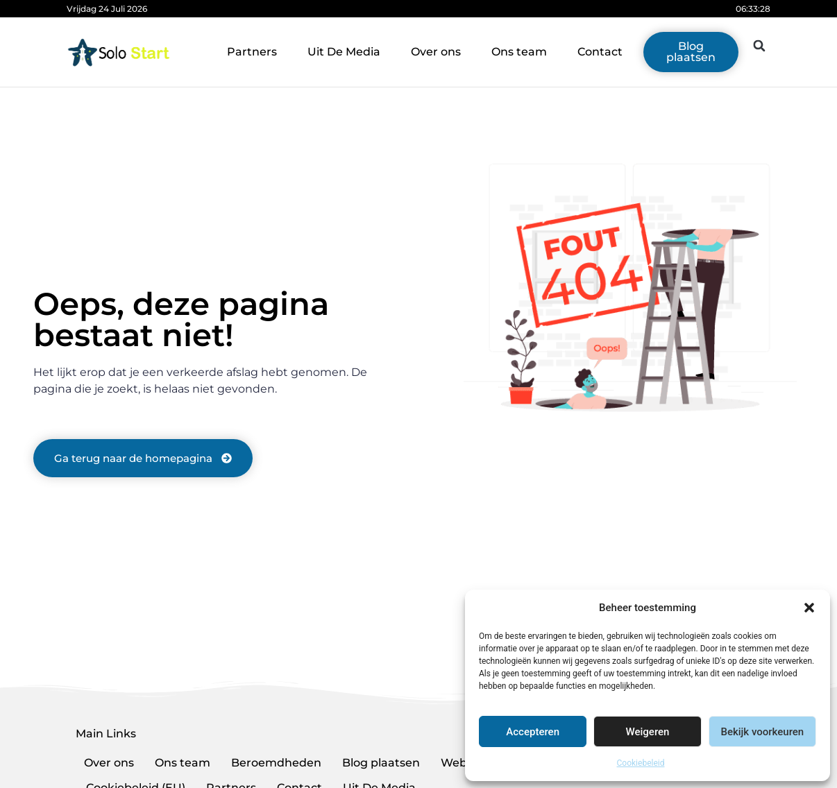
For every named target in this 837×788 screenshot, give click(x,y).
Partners (252, 51)
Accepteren (532, 732)
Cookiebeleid (641, 763)
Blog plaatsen (381, 762)
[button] (809, 608)
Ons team (519, 51)
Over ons (436, 51)
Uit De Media (343, 51)
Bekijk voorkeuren (762, 732)
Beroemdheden (276, 762)
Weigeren (648, 732)
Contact (600, 51)
